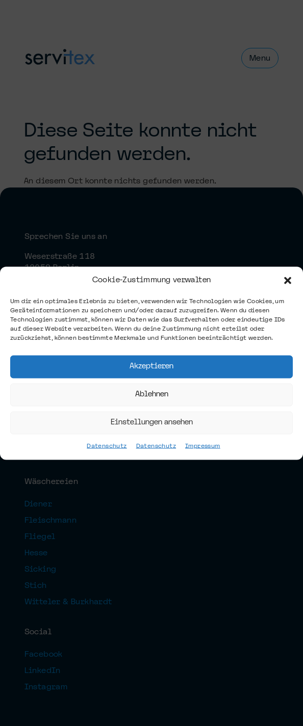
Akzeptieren (151, 362)
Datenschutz (107, 450)
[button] (288, 276)
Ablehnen (151, 390)
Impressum (202, 450)
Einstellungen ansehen (152, 418)
